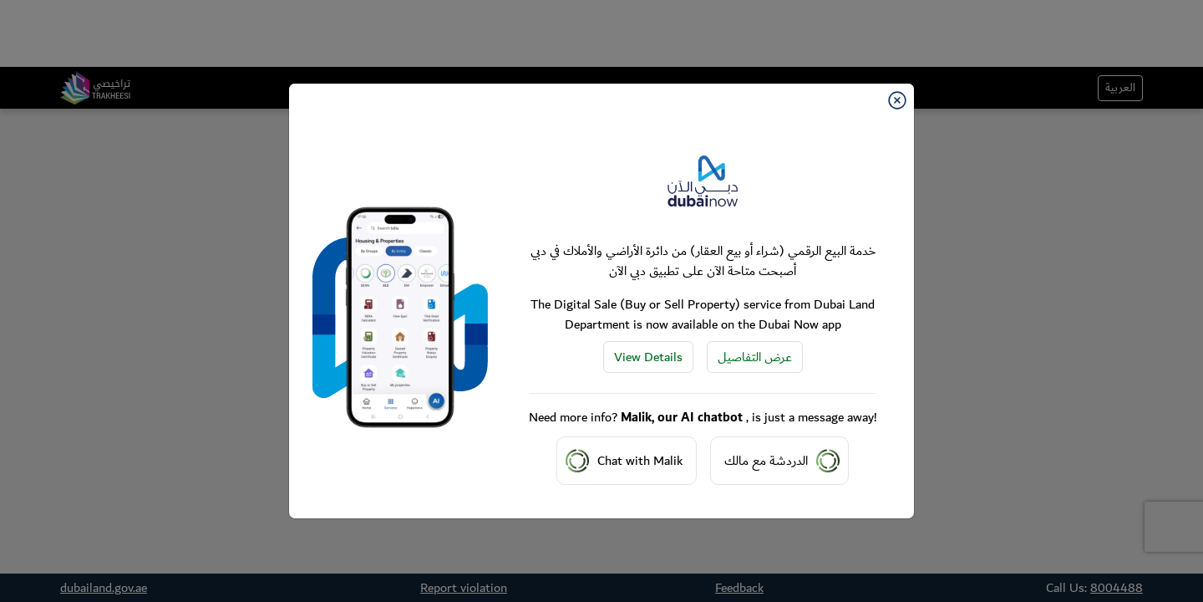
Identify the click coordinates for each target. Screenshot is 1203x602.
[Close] (897, 100)
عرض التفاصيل (755, 357)
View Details (648, 357)
